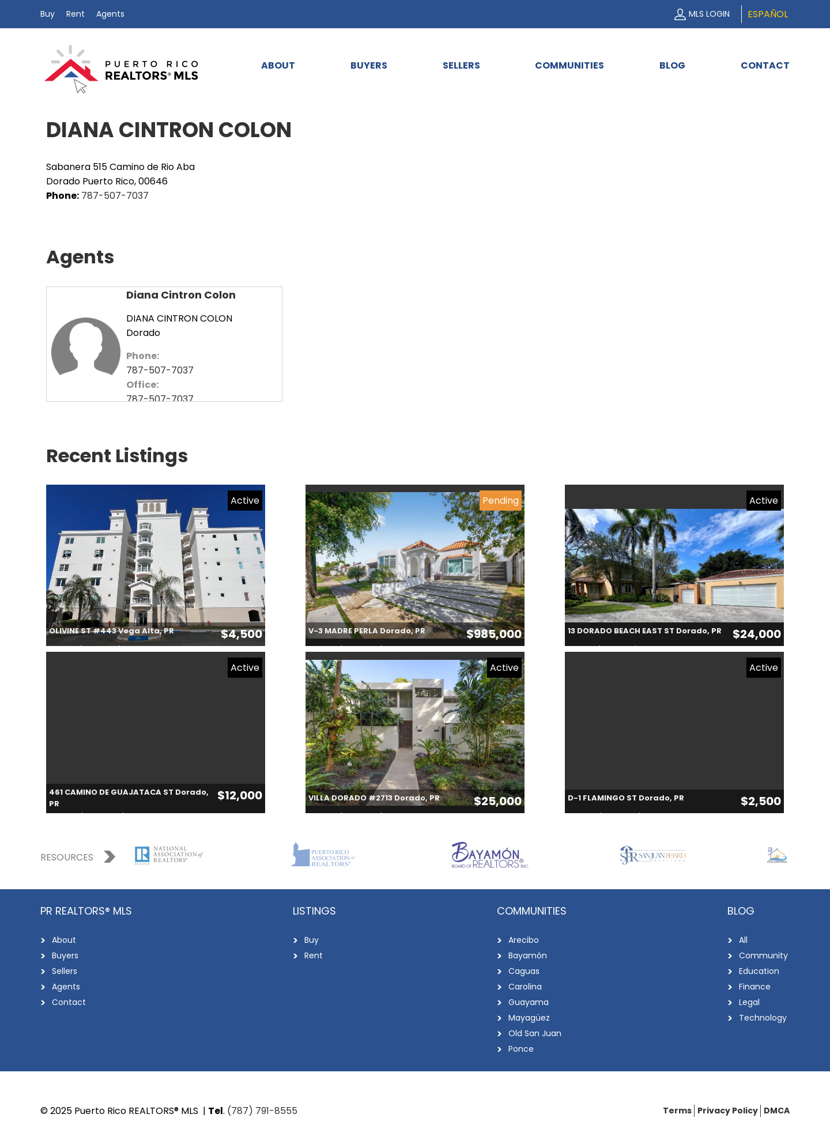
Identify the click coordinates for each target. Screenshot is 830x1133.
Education (759, 971)
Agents (110, 14)
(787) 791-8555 (262, 1110)
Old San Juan (534, 1033)
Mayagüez (529, 1018)
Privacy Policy (727, 1110)
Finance (755, 986)
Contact (765, 65)
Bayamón (527, 955)
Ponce (521, 1049)
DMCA (777, 1110)
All (743, 940)
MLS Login (709, 14)
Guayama (528, 1002)
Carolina (525, 986)
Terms (677, 1110)
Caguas (524, 971)
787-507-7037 (115, 195)
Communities (569, 65)
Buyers (368, 65)
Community (763, 955)
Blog (672, 65)
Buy (47, 14)
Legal (749, 1002)
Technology (763, 1018)
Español (768, 14)
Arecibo (523, 940)
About (278, 65)
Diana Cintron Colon (181, 295)
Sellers (461, 65)
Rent (75, 14)
